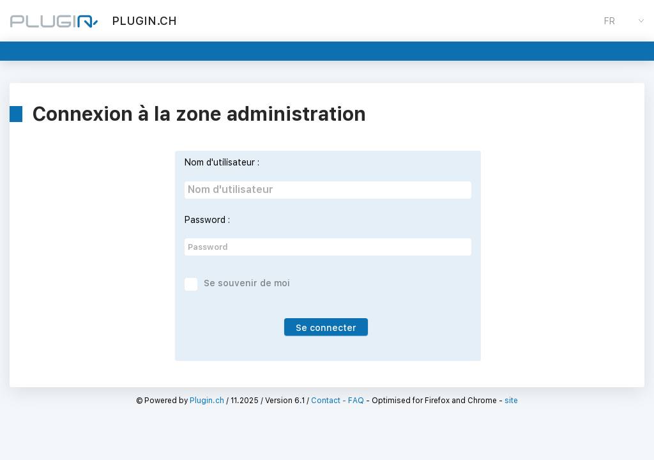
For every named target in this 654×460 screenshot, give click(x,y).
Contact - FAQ (337, 400)
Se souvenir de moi (247, 283)
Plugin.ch (207, 400)
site (511, 400)
